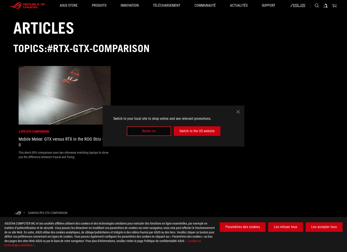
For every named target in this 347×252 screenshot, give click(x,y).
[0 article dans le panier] (334, 5)
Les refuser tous (285, 227)
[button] (99, 5)
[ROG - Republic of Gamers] (27, 5)
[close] (238, 111)
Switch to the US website (197, 131)
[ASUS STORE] (69, 5)
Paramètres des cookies (243, 227)
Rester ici (149, 131)
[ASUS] (298, 5)
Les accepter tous (324, 227)
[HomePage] (17, 213)
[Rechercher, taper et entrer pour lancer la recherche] (316, 5)
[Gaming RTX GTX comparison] (47, 213)
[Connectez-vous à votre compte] (325, 5)
